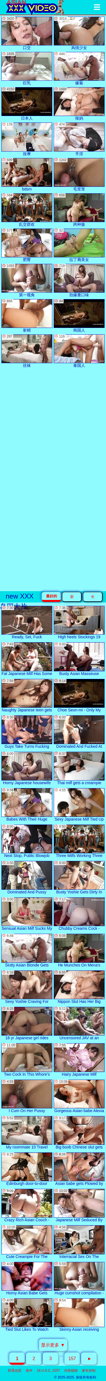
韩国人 (79, 315)
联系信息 (14, 1371)
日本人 (26, 103)
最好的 (51, 596)
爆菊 (79, 68)
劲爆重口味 (79, 280)
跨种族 (79, 210)
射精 (26, 315)
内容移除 (71, 1371)
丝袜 (26, 351)
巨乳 (26, 68)
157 (72, 1358)
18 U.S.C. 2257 (48, 1371)
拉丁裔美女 (79, 245)
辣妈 (79, 103)
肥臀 (26, 245)
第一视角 (26, 280)
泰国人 (79, 351)
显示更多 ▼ (53, 1345)
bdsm (26, 174)
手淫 (79, 139)
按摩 (26, 139)
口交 (26, 33)
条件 (29, 1371)
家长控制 (89, 1371)
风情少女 (79, 33)
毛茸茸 (79, 174)
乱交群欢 (26, 210)
